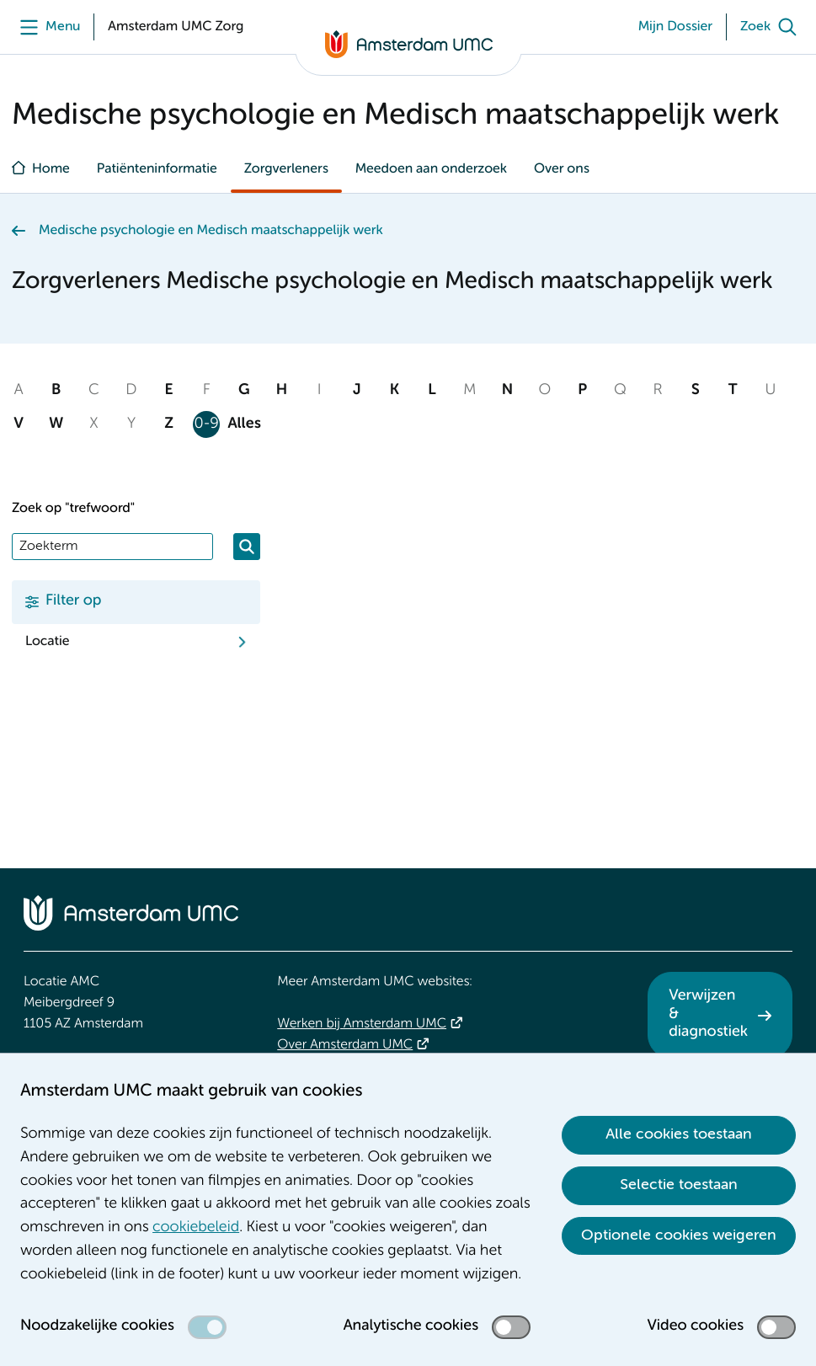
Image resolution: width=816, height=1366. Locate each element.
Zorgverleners (286, 169)
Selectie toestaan (679, 1185)
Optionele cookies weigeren (678, 1235)
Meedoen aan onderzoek (431, 169)
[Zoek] (772, 26)
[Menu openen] (46, 26)
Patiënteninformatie (157, 169)
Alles (244, 424)
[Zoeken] (246, 546)
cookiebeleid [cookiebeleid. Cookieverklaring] (195, 1227)
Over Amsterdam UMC (345, 1045)
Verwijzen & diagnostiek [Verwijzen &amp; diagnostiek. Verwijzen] (708, 1014)
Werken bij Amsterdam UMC (361, 1024)
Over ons (561, 169)
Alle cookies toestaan (678, 1134)
